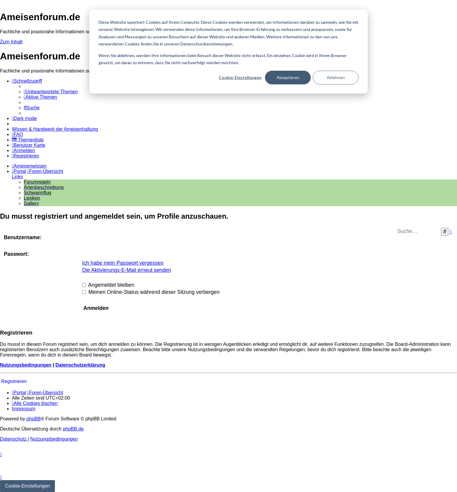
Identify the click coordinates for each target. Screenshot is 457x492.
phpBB (33, 418)
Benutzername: (23, 237)
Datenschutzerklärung (80, 365)
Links (17, 176)
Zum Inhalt (11, 41)
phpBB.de (73, 428)
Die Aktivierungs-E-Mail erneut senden (126, 270)
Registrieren (14, 381)
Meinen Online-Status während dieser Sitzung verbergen (151, 292)
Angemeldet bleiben (108, 285)
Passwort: (16, 254)
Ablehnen (336, 77)
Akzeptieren (288, 77)
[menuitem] (51, 91)
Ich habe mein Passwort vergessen (123, 263)
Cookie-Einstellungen (240, 77)
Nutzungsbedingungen (25, 365)
